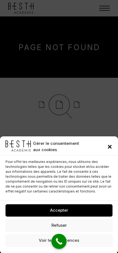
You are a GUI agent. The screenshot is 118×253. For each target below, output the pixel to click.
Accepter (59, 212)
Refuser (59, 228)
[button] (109, 149)
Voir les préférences (59, 243)
